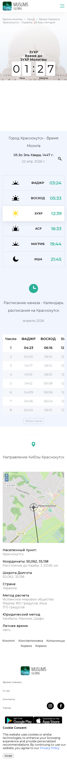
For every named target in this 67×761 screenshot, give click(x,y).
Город (31, 19)
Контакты (9, 699)
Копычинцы (55, 640)
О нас (6, 690)
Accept (8, 755)
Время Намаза (12, 682)
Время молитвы (13, 19)
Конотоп (8, 640)
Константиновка (30, 640)
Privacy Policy (50, 748)
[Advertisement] (33, 105)
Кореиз (26, 646)
